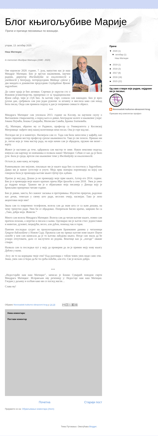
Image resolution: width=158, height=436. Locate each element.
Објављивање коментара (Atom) (38, 409)
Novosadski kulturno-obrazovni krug (131, 109)
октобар (119, 54)
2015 (115, 81)
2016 (115, 77)
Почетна (44, 402)
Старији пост (93, 402)
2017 (115, 73)
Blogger (92, 426)
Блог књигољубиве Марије (66, 21)
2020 (115, 51)
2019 (115, 64)
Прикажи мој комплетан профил (125, 113)
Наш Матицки (121, 58)
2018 (115, 69)
